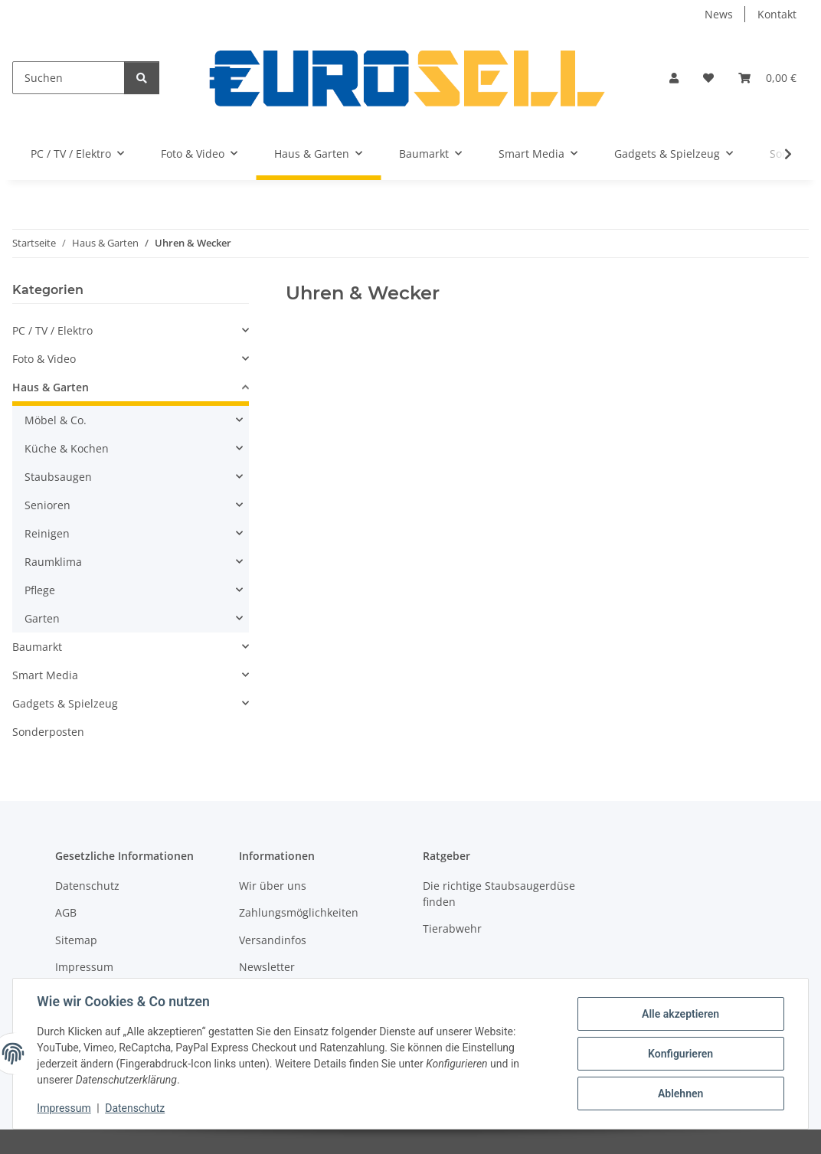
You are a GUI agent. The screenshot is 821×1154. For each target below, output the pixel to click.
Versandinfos (272, 940)
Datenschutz (135, 1108)
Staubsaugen (58, 476)
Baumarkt (37, 646)
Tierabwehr (452, 928)
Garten (42, 618)
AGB (66, 912)
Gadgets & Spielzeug (65, 703)
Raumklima (53, 561)
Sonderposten (48, 731)
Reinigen (47, 533)
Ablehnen (679, 1093)
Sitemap (76, 940)
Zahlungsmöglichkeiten (298, 912)
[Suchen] (68, 77)
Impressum (64, 1108)
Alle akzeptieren (679, 1014)
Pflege (40, 590)
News (719, 14)
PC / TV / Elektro (52, 330)
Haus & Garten (50, 387)
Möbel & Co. (56, 420)
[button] (674, 77)
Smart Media (45, 675)
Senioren (47, 505)
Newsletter (267, 966)
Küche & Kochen (67, 448)
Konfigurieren (679, 1054)
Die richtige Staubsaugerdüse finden (499, 893)
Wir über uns (272, 885)
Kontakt (776, 14)
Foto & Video (44, 358)
